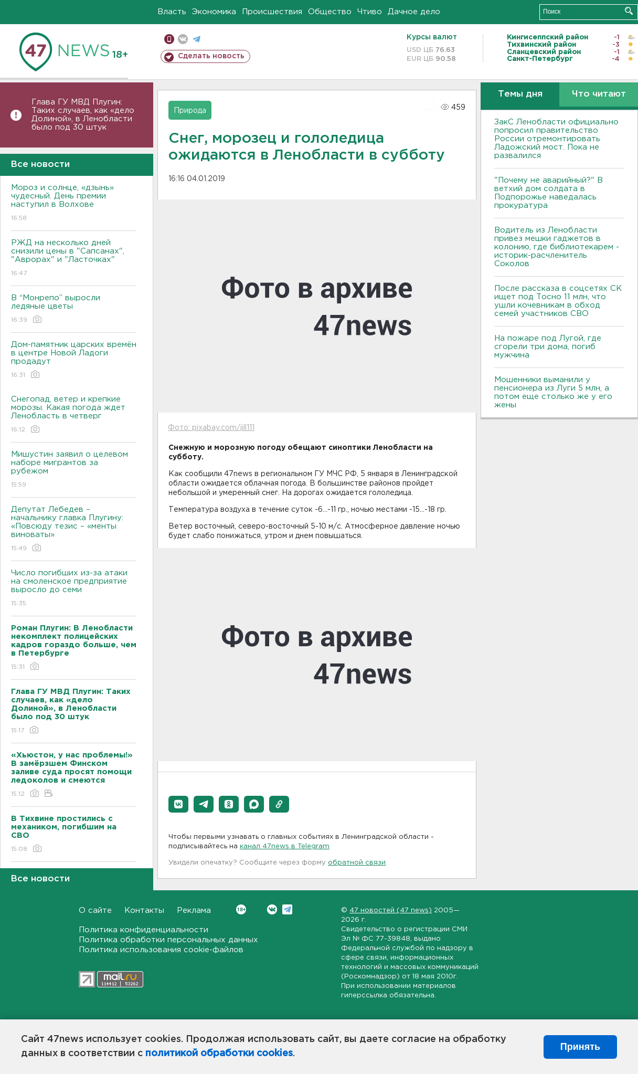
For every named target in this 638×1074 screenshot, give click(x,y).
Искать (629, 11)
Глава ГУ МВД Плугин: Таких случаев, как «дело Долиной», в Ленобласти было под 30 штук (82, 115)
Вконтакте (241, 909)
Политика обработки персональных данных (168, 939)
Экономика (214, 11)
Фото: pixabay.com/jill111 (211, 428)
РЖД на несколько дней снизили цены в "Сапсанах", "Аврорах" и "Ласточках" (73, 258)
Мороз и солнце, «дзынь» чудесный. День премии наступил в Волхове (73, 203)
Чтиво (369, 11)
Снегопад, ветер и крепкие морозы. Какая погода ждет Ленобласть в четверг (73, 415)
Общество (330, 11)
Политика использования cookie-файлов (161, 949)
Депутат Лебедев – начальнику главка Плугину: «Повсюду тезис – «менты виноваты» (73, 529)
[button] (178, 804)
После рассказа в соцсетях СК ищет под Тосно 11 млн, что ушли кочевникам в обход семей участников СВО (558, 301)
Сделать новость (211, 56)
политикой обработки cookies (219, 1053)
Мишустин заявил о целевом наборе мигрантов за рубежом (73, 470)
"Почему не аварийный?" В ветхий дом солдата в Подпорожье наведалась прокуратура (548, 193)
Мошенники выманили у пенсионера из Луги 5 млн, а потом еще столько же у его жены (553, 392)
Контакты (144, 910)
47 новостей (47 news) (390, 910)
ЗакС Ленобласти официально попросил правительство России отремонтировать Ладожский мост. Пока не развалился (556, 139)
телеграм (196, 39)
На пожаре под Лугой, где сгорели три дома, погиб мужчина (547, 347)
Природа (190, 111)
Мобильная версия (169, 39)
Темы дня (520, 94)
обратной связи (357, 863)
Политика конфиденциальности (143, 929)
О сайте (95, 910)
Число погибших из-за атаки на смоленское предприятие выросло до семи (73, 589)
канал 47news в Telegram (284, 846)
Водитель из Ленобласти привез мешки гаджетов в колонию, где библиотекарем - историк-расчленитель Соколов (556, 247)
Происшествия (272, 11)
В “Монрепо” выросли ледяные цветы (73, 309)
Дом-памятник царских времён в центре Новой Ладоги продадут (73, 360)
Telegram (287, 909)
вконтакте (183, 39)
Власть (171, 11)
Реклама (194, 910)
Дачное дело (414, 11)
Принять (580, 1046)
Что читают (599, 94)
